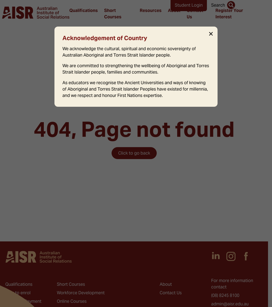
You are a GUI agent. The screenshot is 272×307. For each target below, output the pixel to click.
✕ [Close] (211, 34)
